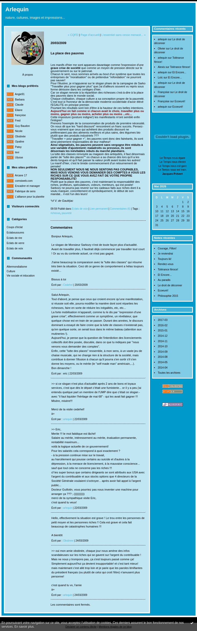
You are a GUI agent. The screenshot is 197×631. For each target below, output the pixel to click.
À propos (27, 74)
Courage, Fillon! (167, 248)
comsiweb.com (24, 180)
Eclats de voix (15, 248)
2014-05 (162, 362)
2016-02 (162, 325)
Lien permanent (99, 208)
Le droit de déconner (170, 285)
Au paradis (164, 280)
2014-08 (162, 356)
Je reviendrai (165, 253)
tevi (17, 152)
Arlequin (17, 9)
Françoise (163, 92)
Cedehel (68, 284)
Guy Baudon (22, 126)
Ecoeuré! (180, 101)
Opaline (19, 141)
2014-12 (162, 335)
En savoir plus (24, 626)
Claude (19, 104)
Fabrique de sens (25, 191)
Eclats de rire (14, 238)
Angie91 (20, 94)
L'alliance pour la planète (29, 196)
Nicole (18, 131)
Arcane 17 (21, 175)
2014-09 (162, 351)
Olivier (161, 48)
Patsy (18, 147)
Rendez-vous (165, 264)
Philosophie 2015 (168, 295)
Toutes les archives (169, 372)
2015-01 (162, 330)
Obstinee (68, 540)
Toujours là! (164, 259)
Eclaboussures (15, 232)
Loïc (160, 77)
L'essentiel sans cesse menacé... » (123, 34)
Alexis (161, 67)
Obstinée (20, 136)
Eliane (18, 110)
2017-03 (162, 320)
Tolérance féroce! (180, 67)
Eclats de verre (15, 243)
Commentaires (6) (120, 208)
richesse (55, 213)
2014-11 (162, 341)
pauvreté (67, 213)
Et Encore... (179, 72)
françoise (20, 115)
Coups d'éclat (15, 227)
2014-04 (162, 367)
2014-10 (162, 346)
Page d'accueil (89, 34)
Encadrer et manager (27, 186)
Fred (17, 120)
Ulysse (19, 157)
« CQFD (73, 34)
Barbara (20, 99)
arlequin (162, 39)
